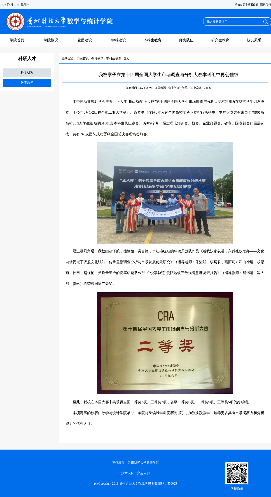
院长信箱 (265, 4)
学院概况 (51, 40)
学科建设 (118, 40)
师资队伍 (186, 40)
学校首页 (240, 4)
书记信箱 (253, 4)
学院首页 (17, 40)
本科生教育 (152, 40)
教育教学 (27, 82)
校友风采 (254, 40)
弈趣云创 (143, 473)
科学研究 (27, 72)
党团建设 (84, 40)
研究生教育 (220, 40)
